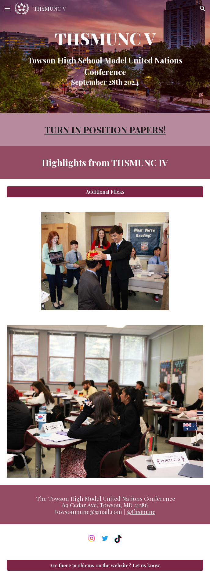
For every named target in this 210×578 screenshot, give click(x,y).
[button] (7, 8)
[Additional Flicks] (105, 192)
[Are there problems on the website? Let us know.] (105, 565)
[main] (105, 56)
